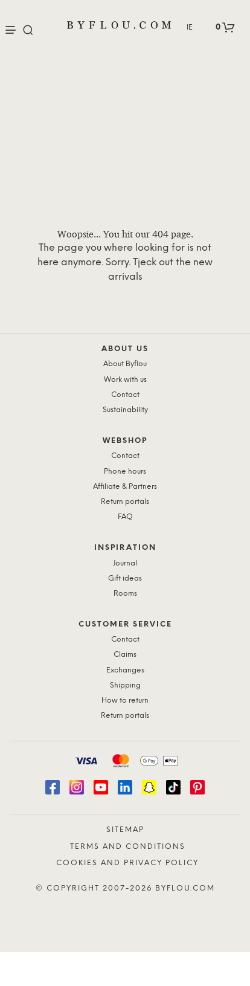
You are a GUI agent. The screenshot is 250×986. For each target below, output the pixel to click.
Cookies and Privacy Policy (127, 863)
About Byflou (125, 364)
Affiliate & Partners (125, 487)
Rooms (125, 594)
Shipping (125, 685)
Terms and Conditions (127, 847)
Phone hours (125, 471)
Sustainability (125, 410)
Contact (125, 395)
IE (190, 27)
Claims (125, 655)
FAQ (125, 517)
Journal (125, 563)
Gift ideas (125, 578)
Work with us (125, 380)
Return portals (125, 502)
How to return (125, 700)
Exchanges (125, 670)
